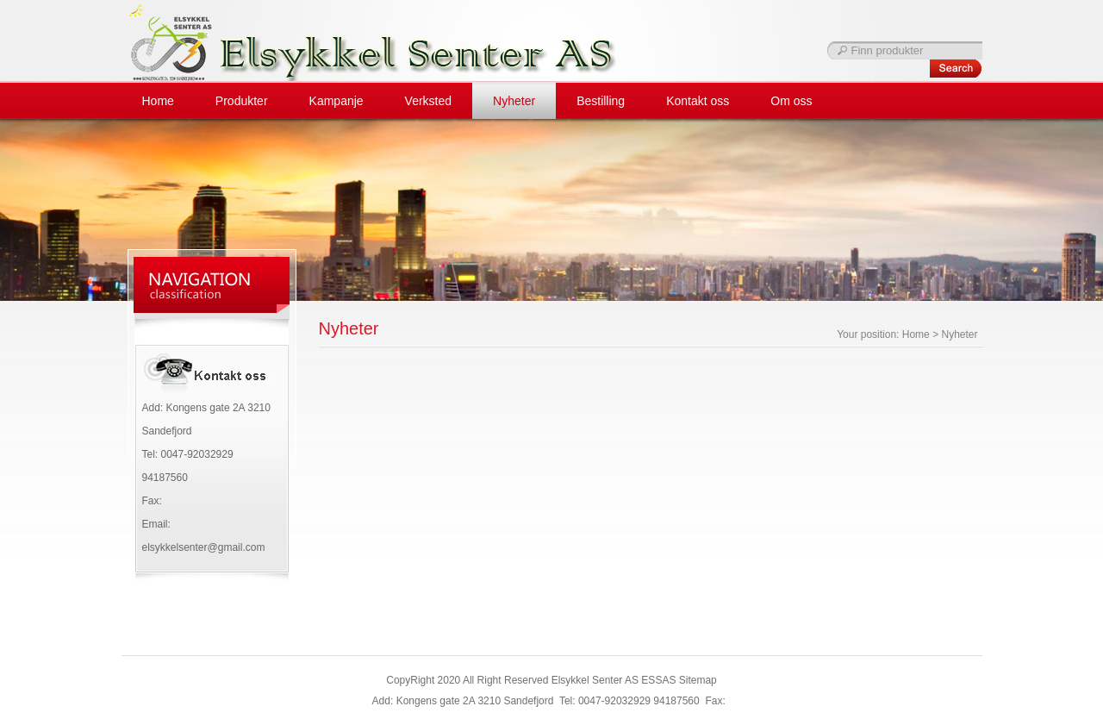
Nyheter (514, 101)
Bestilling (600, 101)
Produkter (241, 101)
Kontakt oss (697, 101)
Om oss (791, 101)
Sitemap (698, 680)
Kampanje (336, 101)
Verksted (428, 101)
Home (158, 101)
